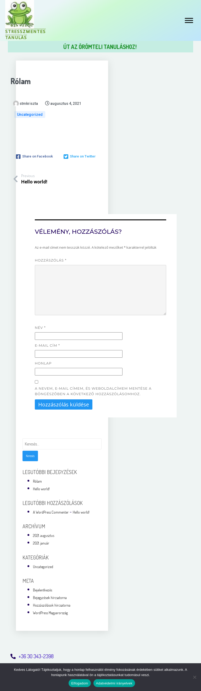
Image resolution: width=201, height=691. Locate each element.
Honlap (43, 362)
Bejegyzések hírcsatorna (50, 596)
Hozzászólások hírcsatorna (51, 604)
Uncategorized (30, 114)
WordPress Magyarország (50, 612)
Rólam (37, 480)
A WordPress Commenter (51, 511)
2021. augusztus (43, 534)
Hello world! (41, 488)
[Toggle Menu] (189, 20)
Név (40, 326)
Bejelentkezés (42, 589)
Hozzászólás (50, 259)
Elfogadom (79, 683)
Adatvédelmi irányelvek (114, 683)
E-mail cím (47, 344)
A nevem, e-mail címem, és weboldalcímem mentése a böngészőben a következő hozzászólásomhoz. (93, 390)
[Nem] (194, 677)
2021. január (41, 542)
